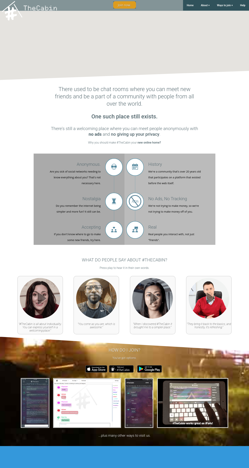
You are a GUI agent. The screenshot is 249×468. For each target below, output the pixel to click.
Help (242, 5)
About (204, 5)
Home (190, 5)
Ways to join (224, 5)
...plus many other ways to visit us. (125, 435)
